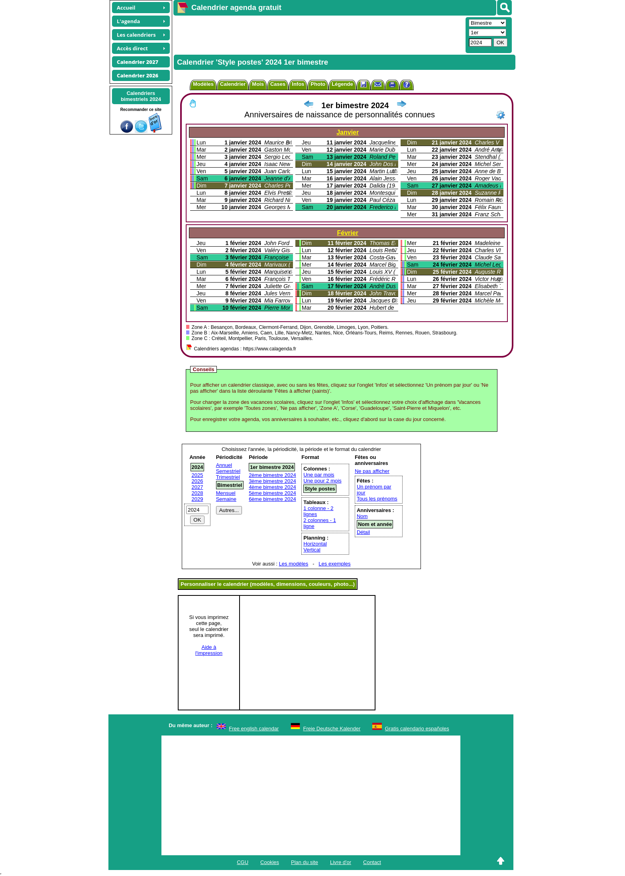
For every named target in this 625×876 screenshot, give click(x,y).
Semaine (226, 499)
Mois (258, 84)
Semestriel (228, 471)
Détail (363, 532)
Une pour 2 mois (322, 481)
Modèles (203, 84)
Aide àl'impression (208, 650)
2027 (197, 487)
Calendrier (233, 84)
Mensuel (226, 493)
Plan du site (304, 862)
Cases (277, 84)
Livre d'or (340, 862)
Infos (298, 84)
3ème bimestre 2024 (272, 481)
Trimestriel (228, 477)
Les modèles (294, 564)
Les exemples (334, 564)
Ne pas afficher (372, 471)
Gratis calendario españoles (417, 729)
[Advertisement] (318, 34)
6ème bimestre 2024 (272, 499)
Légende (342, 84)
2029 (197, 499)
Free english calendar (254, 729)
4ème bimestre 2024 (272, 487)
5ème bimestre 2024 (272, 493)
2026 (197, 481)
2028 (197, 493)
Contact (372, 862)
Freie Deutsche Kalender (332, 729)
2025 (197, 475)
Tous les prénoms (377, 499)
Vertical (311, 550)
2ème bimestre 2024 (272, 475)
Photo (318, 84)
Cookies (269, 862)
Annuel (224, 465)
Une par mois (318, 475)
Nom (362, 516)
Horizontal (315, 544)
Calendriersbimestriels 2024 (141, 96)
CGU (242, 862)
